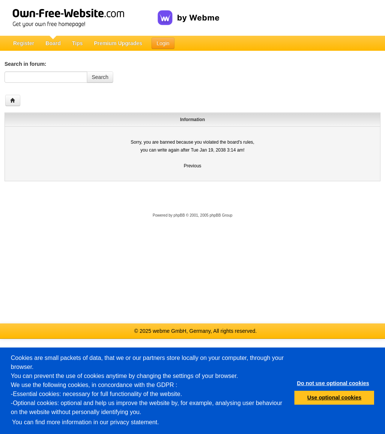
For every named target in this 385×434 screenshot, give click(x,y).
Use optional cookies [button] (334, 398)
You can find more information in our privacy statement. (85, 422)
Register (23, 43)
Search (100, 77)
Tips (77, 43)
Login (162, 43)
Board (53, 43)
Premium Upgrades (118, 43)
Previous (193, 165)
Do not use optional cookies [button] (333, 383)
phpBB (179, 215)
